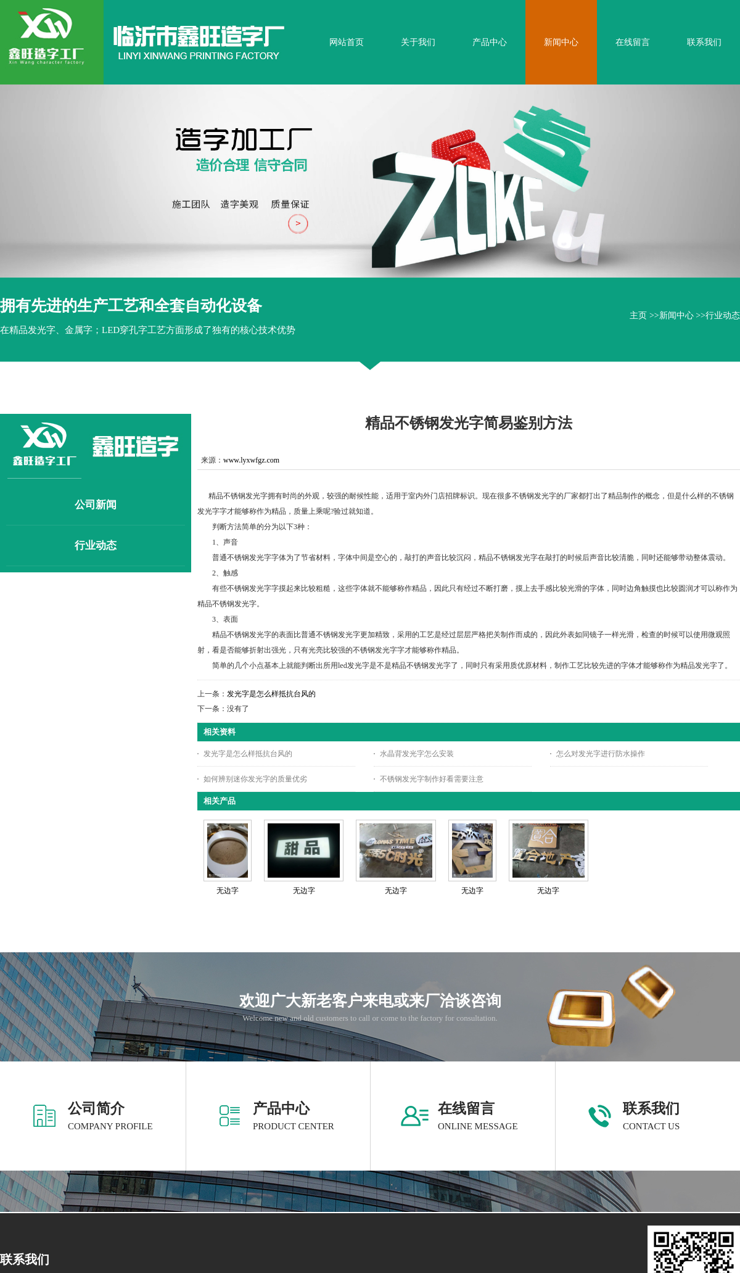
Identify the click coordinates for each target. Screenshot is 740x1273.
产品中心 (281, 1108)
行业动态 (722, 315)
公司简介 (96, 1108)
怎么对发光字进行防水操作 (600, 753)
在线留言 (466, 1108)
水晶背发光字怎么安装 (417, 753)
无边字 (227, 890)
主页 (638, 315)
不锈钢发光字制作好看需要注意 (431, 779)
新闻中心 (676, 315)
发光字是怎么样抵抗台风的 (271, 694)
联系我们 (651, 1108)
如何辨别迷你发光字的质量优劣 (255, 779)
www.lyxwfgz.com (251, 460)
